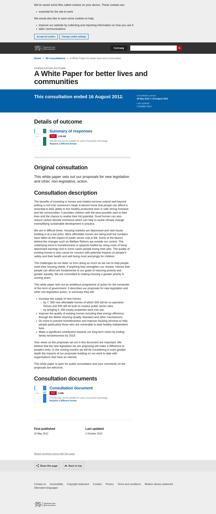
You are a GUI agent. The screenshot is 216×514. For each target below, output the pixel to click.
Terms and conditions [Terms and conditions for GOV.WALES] (129, 484)
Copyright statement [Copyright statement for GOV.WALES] (78, 484)
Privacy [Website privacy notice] (110, 484)
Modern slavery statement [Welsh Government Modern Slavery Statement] (159, 484)
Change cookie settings (74, 36)
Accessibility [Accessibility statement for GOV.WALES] (56, 484)
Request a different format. (63, 143)
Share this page (49, 466)
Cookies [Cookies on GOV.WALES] (97, 484)
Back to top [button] (75, 466)
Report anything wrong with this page (54, 454)
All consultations (55, 58)
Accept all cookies (46, 36)
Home (37, 58)
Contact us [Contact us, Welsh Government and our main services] (40, 484)
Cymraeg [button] (119, 48)
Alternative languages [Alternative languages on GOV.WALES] (46, 487)
